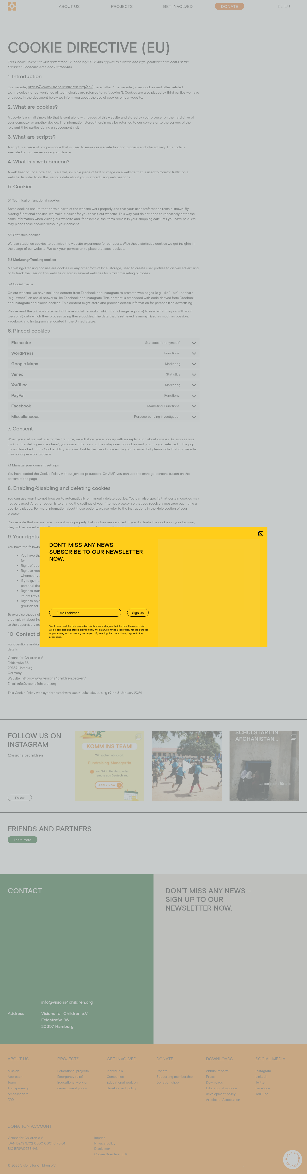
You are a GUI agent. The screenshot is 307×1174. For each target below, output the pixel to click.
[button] (261, 536)
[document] (153, 587)
